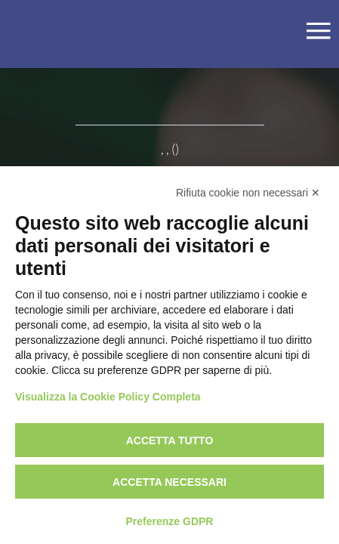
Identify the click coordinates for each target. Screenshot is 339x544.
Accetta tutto (170, 440)
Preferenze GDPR (170, 521)
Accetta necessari (169, 482)
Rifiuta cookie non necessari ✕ (248, 193)
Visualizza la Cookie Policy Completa (108, 397)
